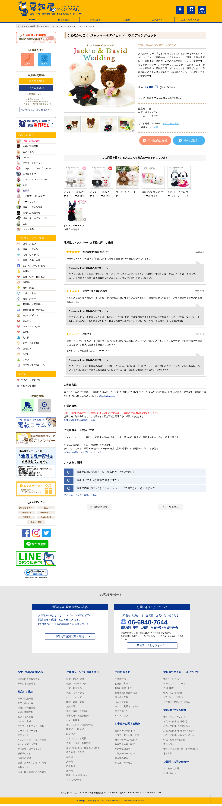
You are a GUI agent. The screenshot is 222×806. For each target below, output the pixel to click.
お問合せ (202, 10)
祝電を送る (63, 19)
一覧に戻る (170, 471)
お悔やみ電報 (24, 759)
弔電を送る (95, 19)
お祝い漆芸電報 (25, 712)
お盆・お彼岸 (72, 721)
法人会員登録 (36, 88)
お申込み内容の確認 (125, 745)
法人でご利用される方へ (127, 707)
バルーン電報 (24, 722)
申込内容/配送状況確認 (27, 406)
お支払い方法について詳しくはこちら (83, 416)
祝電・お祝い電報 (75, 679)
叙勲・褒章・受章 (75, 702)
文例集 (127, 19)
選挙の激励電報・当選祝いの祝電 (82, 749)
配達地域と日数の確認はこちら (79, 384)
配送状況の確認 (122, 750)
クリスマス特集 (74, 782)
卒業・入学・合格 (75, 693)
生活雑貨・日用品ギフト (30, 750)
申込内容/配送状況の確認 (70, 637)
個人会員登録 (36, 81)
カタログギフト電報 (28, 745)
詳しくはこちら (107, 360)
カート (191, 10)
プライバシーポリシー (174, 697)
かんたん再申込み (124, 764)
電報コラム (168, 745)
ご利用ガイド (158, 19)
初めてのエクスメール (174, 683)
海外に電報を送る (26, 683)
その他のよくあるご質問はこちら (80, 459)
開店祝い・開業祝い (76, 730)
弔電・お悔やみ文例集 (174, 741)
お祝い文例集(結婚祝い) (175, 722)
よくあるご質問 (171, 770)
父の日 (69, 763)
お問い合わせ (170, 774)
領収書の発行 (121, 759)
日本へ (28, 60)
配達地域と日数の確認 (126, 693)
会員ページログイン (125, 731)
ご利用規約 (168, 688)
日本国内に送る (155, 140)
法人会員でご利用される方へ (36, 109)
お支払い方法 (121, 683)
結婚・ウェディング (76, 683)
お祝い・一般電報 (26, 708)
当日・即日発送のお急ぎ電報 (32, 773)
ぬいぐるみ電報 (171, 123)
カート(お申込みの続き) (126, 741)
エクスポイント (122, 711)
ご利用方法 (120, 679)
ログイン (180, 10)
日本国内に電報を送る (29, 679)
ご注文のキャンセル (125, 755)
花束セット (23, 736)
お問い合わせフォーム (152, 645)
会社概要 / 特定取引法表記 (176, 702)
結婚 (156, 127)
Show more (177, 285)
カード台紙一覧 (25, 698)
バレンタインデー (75, 697)
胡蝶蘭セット (24, 755)
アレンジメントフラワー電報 (32, 741)
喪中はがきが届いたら (77, 777)
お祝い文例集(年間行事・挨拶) (178, 731)
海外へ (44, 60)
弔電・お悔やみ (74, 688)
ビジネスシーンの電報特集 (79, 725)
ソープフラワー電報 (28, 731)
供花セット (23, 769)
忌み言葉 (167, 755)
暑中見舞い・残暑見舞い (78, 716)
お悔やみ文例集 (26, 386)
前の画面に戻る (99, 471)
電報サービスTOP (172, 679)
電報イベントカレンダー (175, 717)
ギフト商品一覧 (25, 703)
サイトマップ (121, 716)
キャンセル (44, 405)
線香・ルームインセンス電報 (32, 764)
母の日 (69, 758)
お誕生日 (70, 707)
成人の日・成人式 (75, 753)
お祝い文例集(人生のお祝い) (177, 726)
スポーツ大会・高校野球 (78, 744)
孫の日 (69, 772)
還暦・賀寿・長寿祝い (77, 711)
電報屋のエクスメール (101, 803)
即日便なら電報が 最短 (36, 123)
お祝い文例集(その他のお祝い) (178, 736)
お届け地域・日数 (190, 19)
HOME (32, 19)
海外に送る (188, 140)
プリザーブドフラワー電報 (31, 726)
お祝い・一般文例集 (28, 380)
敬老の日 (70, 768)
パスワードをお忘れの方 (127, 736)
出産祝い (70, 735)
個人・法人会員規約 (173, 693)
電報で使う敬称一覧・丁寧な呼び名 (181, 750)
